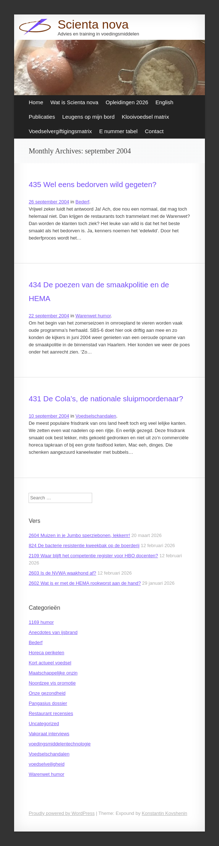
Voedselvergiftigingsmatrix (60, 131)
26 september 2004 (49, 201)
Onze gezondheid (47, 693)
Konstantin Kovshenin (164, 813)
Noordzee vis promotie (52, 683)
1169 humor (41, 622)
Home (36, 102)
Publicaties (42, 117)
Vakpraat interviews (49, 733)
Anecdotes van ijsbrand (53, 632)
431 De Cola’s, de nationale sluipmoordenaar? (106, 398)
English (164, 102)
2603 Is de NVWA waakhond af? (62, 573)
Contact (154, 131)
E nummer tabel (118, 131)
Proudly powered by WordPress (62, 813)
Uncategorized (44, 723)
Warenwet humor (93, 315)
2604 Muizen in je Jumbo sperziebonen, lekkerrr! (79, 535)
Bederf (82, 201)
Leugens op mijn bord (88, 117)
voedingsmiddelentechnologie (59, 743)
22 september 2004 (49, 315)
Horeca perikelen (46, 652)
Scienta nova (93, 24)
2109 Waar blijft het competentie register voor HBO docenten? (93, 555)
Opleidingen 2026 (127, 102)
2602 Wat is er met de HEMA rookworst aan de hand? (85, 583)
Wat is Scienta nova (75, 102)
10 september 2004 (49, 416)
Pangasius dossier (48, 703)
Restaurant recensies (51, 713)
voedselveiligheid (46, 764)
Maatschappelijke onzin (53, 673)
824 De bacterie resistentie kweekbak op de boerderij (84, 545)
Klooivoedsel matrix (145, 117)
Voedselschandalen (96, 416)
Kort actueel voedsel (50, 662)
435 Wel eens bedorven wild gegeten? (92, 184)
